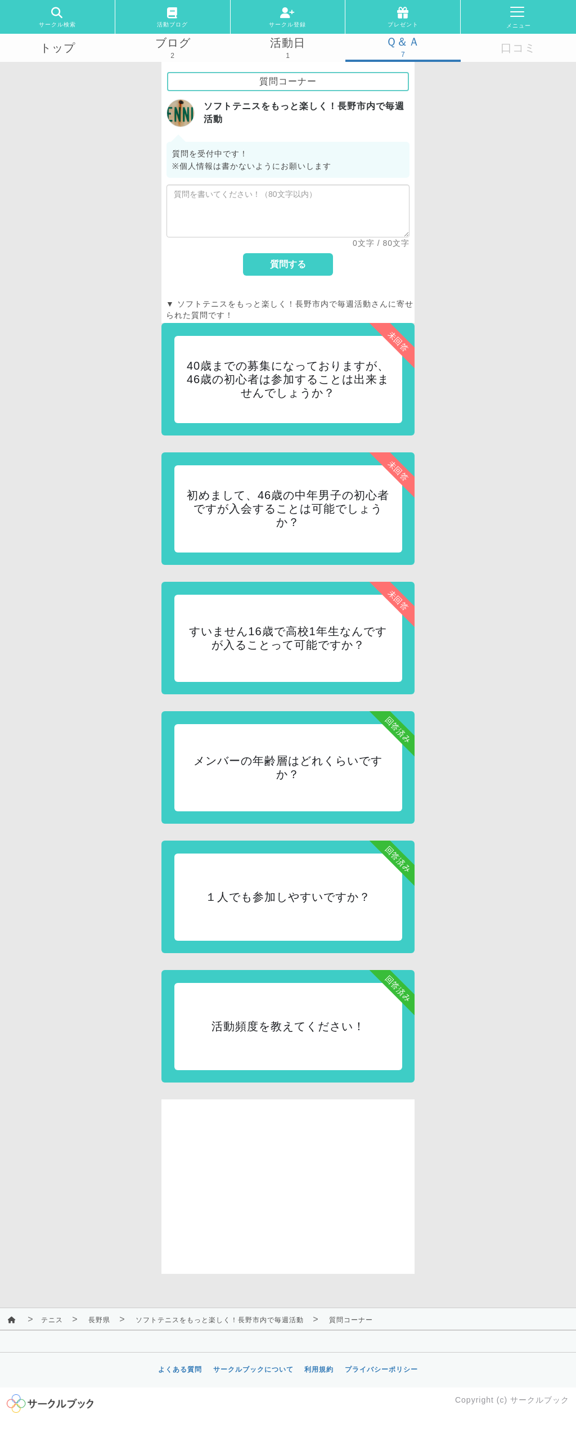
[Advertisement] (288, 1178)
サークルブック (539, 1399)
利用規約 (319, 1369)
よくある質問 (180, 1369)
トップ (57, 48)
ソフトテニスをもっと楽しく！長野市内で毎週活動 (220, 1320)
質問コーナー (351, 1320)
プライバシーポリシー (381, 1369)
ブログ (173, 43)
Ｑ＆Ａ (403, 41)
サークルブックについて (253, 1369)
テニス (52, 1320)
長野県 (99, 1320)
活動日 (287, 43)
